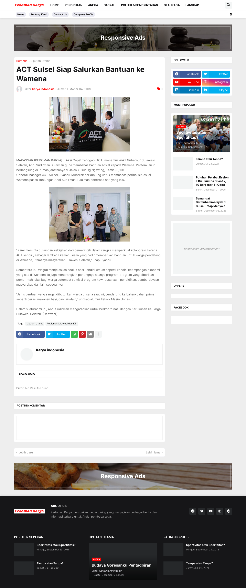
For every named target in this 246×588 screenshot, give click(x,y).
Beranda (22, 60)
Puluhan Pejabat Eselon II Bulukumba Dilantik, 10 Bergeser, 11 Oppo (212, 181)
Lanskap (192, 5)
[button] (228, 5)
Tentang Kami (39, 14)
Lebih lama (153, 452)
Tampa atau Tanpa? (209, 159)
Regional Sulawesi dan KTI (62, 323)
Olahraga (172, 5)
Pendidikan (73, 5)
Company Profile (83, 14)
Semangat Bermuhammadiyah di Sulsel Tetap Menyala (211, 202)
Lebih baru (26, 452)
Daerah (109, 5)
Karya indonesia (50, 350)
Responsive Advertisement (201, 249)
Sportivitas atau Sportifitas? (56, 545)
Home (54, 5)
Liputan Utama (40, 60)
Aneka (93, 5)
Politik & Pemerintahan (139, 5)
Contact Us (60, 14)
